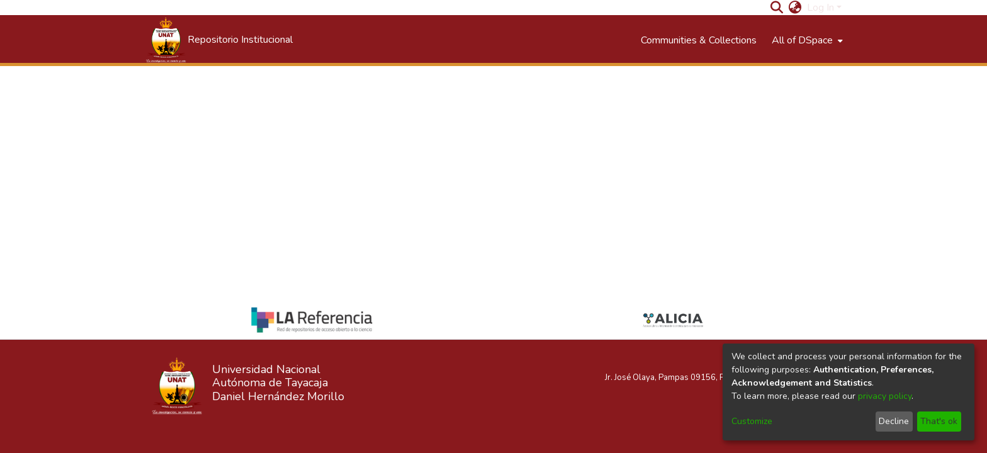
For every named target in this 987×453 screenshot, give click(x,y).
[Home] (218, 40)
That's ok (938, 421)
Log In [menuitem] (820, 7)
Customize (751, 421)
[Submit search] (777, 7)
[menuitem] (795, 7)
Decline (894, 421)
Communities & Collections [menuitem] (699, 40)
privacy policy (884, 396)
